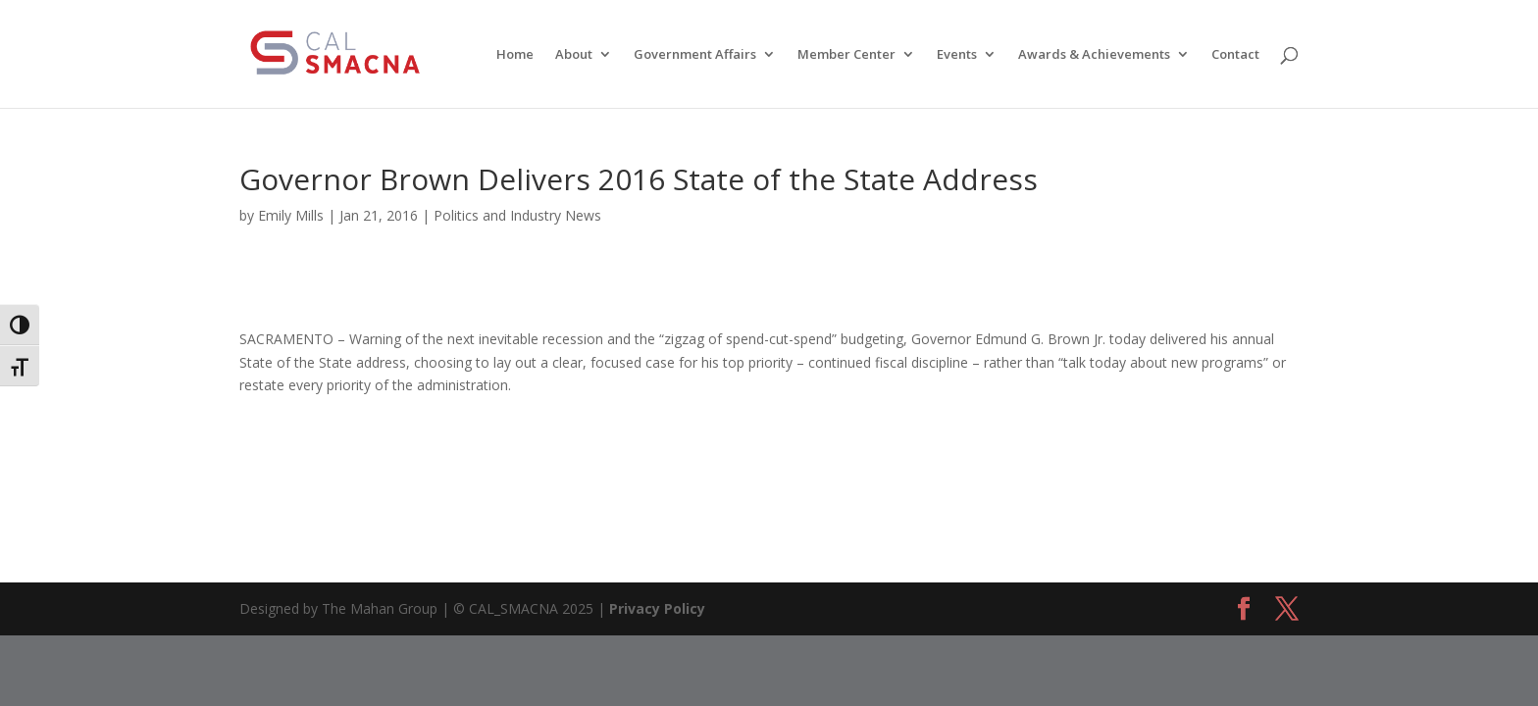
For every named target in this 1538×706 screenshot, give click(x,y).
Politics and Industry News (517, 215)
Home (515, 55)
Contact (1235, 55)
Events (957, 55)
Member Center (846, 55)
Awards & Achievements (1094, 55)
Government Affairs (695, 55)
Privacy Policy (657, 608)
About (573, 55)
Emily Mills (291, 215)
